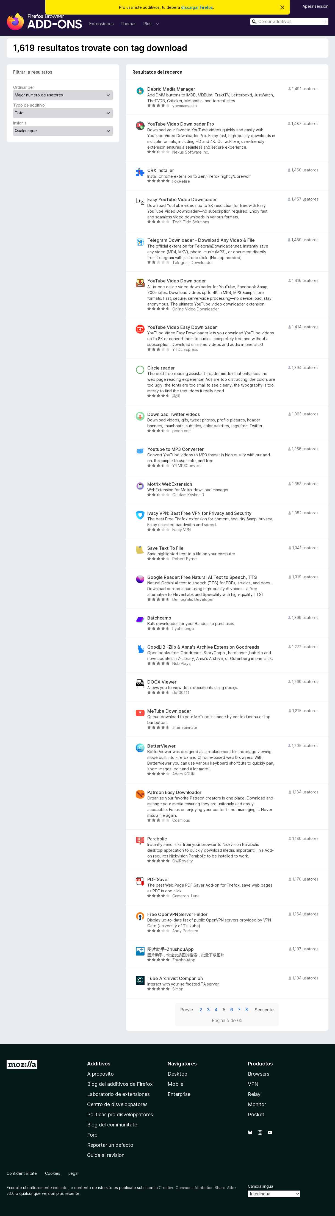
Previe (186, 1009)
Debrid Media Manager (171, 89)
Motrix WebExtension (169, 484)
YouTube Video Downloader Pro (180, 124)
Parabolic (157, 839)
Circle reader (161, 368)
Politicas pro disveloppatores (120, 1114)
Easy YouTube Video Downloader (182, 199)
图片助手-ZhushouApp (170, 949)
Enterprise (179, 1094)
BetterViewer (161, 746)
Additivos (98, 1064)
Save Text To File (165, 548)
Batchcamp (159, 618)
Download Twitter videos (173, 414)
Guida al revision (105, 1155)
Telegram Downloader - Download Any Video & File (201, 240)
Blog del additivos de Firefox (120, 1084)
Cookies (52, 1173)
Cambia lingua (260, 1186)
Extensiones (101, 23)
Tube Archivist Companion (175, 978)
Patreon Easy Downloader (174, 792)
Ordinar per (23, 87)
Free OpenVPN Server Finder (177, 914)
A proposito (100, 1074)
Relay (254, 1094)
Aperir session (315, 6)
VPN (253, 1084)
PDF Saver (158, 879)
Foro (92, 1135)
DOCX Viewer (161, 682)
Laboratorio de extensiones (118, 1094)
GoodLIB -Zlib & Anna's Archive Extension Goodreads (203, 647)
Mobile (175, 1084)
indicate (60, 1187)
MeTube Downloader (169, 711)
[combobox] (289, 21)
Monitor (257, 1104)
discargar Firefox (197, 7)
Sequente (264, 1009)
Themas (128, 23)
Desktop (177, 1074)
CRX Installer (160, 170)
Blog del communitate (112, 1125)
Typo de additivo (29, 105)
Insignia (20, 123)
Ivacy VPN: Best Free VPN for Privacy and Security (199, 513)
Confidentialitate (22, 1173)
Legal (73, 1173)
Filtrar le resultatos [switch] (32, 72)
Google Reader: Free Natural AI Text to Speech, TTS (202, 577)
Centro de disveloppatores (117, 1104)
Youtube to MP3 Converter (175, 449)
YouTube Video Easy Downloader (182, 327)
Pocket (256, 1114)
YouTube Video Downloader (176, 281)
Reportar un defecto (110, 1145)
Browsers (258, 1074)
